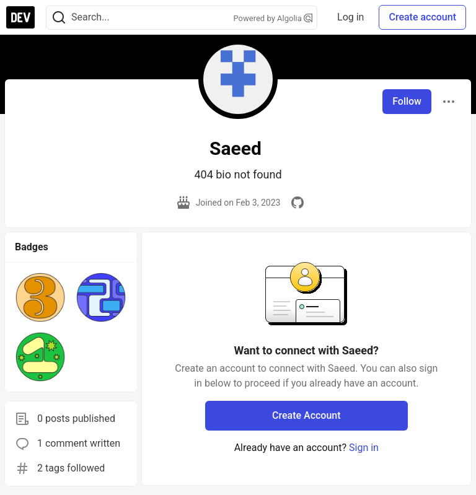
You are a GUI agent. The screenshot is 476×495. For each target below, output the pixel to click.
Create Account (306, 415)
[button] (40, 297)
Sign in (364, 447)
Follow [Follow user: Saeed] (406, 101)
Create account (422, 17)
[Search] (58, 17)
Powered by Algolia (273, 18)
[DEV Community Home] (20, 17)
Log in (350, 17)
